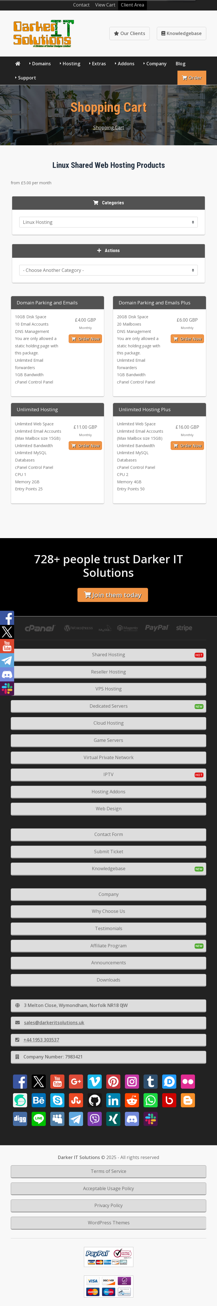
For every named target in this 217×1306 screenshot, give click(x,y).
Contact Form (108, 834)
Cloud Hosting (109, 723)
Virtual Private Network (109, 757)
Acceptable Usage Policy (108, 1188)
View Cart (105, 5)
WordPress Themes (109, 1223)
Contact (81, 5)
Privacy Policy (108, 1205)
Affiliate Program (108, 946)
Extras (99, 63)
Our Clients (129, 33)
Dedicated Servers (109, 706)
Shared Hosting (108, 654)
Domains (41, 63)
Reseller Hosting (108, 672)
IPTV (108, 774)
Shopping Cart (108, 127)
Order (192, 78)
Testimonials (108, 928)
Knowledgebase (181, 33)
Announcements (108, 963)
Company (156, 63)
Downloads (108, 980)
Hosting (71, 63)
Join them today (113, 594)
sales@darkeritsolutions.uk (49, 1022)
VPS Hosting (109, 689)
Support (27, 78)
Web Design (108, 808)
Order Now (85, 338)
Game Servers (108, 740)
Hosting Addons (108, 792)
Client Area (132, 5)
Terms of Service (108, 1171)
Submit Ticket (108, 851)
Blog (180, 63)
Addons (126, 63)
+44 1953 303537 (37, 1040)
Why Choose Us (108, 911)
